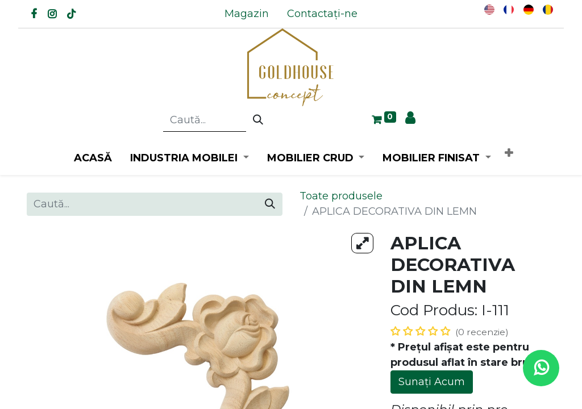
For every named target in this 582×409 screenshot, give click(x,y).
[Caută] (258, 120)
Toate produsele (341, 196)
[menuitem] (246, 14)
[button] (508, 153)
